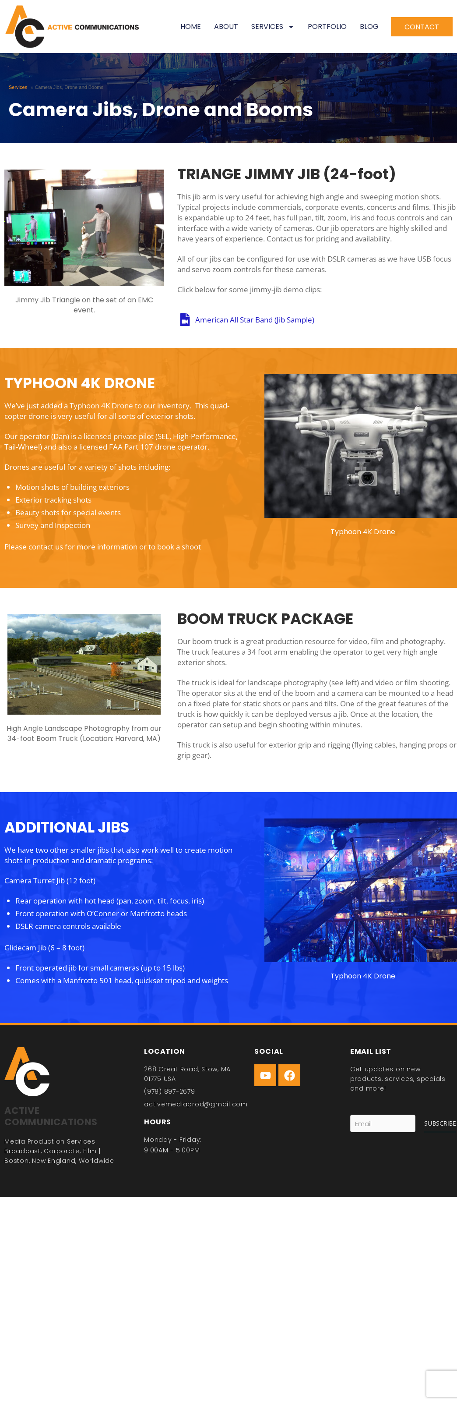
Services (273, 26)
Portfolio (327, 26)
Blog (369, 26)
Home (190, 26)
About (226, 26)
